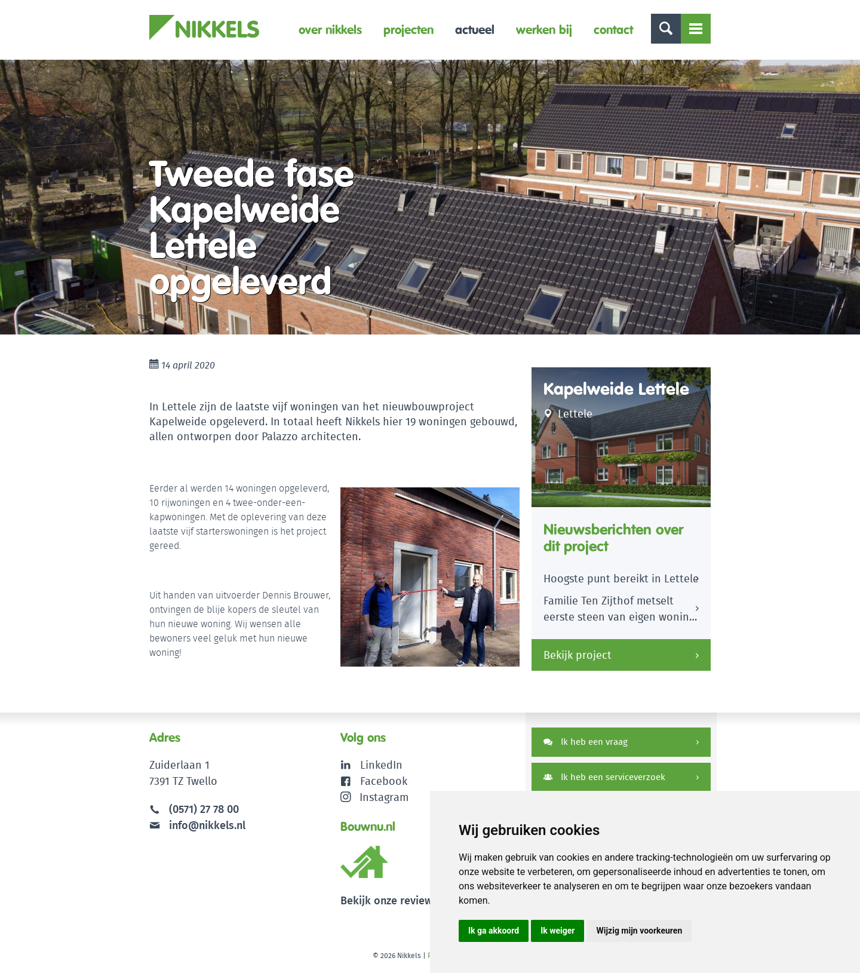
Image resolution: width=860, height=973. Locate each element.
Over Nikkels (330, 29)
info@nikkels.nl (197, 825)
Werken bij (544, 29)
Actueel (474, 29)
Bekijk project (577, 654)
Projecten (408, 29)
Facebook (383, 781)
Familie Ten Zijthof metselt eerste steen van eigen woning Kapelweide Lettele (619, 610)
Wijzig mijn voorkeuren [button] (639, 930)
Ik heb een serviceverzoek (604, 777)
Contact (613, 29)
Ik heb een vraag (585, 741)
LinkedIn (381, 764)
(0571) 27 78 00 (204, 809)
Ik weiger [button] (557, 930)
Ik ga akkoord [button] (493, 930)
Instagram (374, 797)
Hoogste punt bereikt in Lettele (621, 578)
